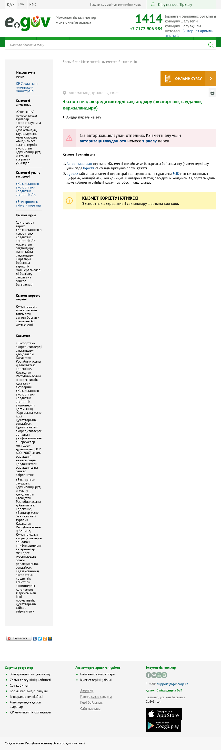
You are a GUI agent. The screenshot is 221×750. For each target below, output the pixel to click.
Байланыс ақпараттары (97, 674)
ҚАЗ (11, 4)
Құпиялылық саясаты (96, 696)
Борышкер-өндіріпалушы (29, 691)
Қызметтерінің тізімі (96, 680)
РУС (22, 4)
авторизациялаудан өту (103, 141)
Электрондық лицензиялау (30, 674)
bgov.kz (88, 168)
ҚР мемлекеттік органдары (30, 712)
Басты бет (70, 61)
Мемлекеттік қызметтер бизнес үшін (109, 61)
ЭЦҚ (176, 173)
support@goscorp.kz (172, 684)
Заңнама (86, 690)
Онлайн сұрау (188, 78)
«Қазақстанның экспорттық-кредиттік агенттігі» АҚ (27, 189)
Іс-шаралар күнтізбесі (26, 696)
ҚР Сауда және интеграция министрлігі (27, 87)
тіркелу (185, 4)
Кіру (161, 4)
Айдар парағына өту (83, 117)
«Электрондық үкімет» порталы (28, 203)
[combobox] (110, 45)
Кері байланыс (91, 702)
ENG (33, 4)
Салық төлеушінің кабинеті (30, 680)
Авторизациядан (79, 163)
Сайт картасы (90, 708)
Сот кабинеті (20, 685)
